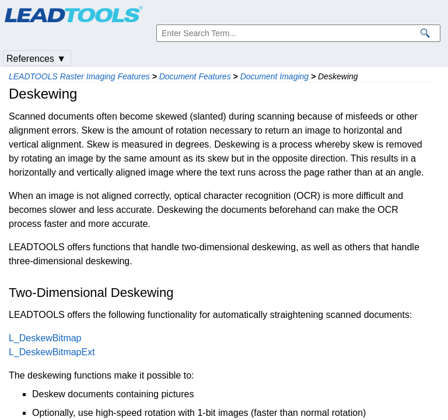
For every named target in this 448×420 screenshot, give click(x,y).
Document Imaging (274, 76)
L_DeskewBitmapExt (52, 352)
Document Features (195, 76)
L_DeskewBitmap (45, 338)
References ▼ (36, 59)
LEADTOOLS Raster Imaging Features (79, 76)
